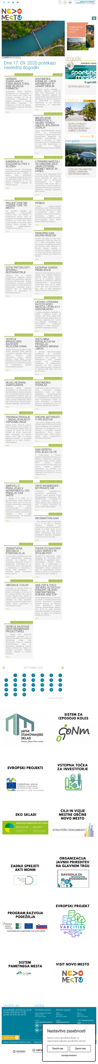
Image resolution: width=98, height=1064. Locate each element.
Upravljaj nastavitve (69, 1055)
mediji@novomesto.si (87, 1020)
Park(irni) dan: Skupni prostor (45, 234)
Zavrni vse (80, 1048)
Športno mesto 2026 (79, 86)
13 (60, 680)
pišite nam (11, 1037)
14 (6, 685)
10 (33, 680)
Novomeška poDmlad (43, 384)
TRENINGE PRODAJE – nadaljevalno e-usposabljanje (18, 419)
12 (51, 680)
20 (60, 685)
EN (70, 2)
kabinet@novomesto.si (62, 1022)
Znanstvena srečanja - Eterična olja (15, 551)
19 (51, 685)
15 (15, 685)
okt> (62, 668)
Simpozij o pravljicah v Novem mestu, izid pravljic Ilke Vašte (17, 490)
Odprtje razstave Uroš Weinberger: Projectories (18, 629)
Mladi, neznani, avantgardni (16, 384)
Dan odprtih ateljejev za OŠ (46, 451)
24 (33, 690)
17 (33, 685)
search (60, 2)
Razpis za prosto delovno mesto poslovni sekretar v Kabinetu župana (79, 127)
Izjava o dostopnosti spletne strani (17, 1042)
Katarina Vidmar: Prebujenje (46, 269)
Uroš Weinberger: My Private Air (47, 487)
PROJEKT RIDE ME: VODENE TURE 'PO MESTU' (17, 205)
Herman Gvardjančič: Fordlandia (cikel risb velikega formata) (18, 83)
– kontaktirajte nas (85, 3)
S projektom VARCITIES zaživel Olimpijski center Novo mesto (80, 171)
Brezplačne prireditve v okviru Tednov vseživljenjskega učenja (47, 123)
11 (42, 680)
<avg (4, 668)
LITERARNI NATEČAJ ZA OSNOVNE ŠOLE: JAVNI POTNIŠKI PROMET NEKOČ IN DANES (47, 166)
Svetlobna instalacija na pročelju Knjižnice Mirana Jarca (46, 344)
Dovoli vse (57, 1048)
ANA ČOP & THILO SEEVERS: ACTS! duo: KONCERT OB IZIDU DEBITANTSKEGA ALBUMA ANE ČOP (47, 590)
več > (8, 112)
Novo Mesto (17, 14)
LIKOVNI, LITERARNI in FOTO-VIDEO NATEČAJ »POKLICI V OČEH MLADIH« (47, 305)
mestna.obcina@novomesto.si (44, 1022)
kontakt (65, 2)
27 (60, 690)
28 (6, 694)
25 (42, 690)
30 (24, 694)
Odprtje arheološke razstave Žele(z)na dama (16, 343)
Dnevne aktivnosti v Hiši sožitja (47, 418)
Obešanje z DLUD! (17, 585)
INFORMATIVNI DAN (46, 518)
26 (51, 690)
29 (15, 694)
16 (24, 685)
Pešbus (40, 203)
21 (6, 690)
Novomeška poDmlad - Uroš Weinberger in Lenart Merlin (45, 82)
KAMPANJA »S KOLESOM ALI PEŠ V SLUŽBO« (17, 164)
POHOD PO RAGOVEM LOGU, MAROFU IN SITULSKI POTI (48, 551)
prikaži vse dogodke (55, 698)
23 (24, 690)
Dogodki (6, 57)
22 (15, 690)
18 (42, 685)
